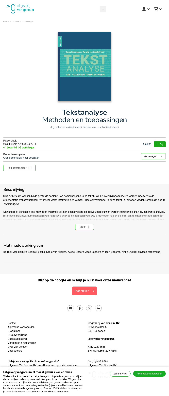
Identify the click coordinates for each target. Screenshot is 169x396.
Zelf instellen (120, 373)
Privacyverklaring (17, 334)
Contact (12, 323)
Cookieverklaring (17, 338)
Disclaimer (14, 331)
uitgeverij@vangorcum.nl (101, 338)
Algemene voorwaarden (21, 327)
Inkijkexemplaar (19, 167)
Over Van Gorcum (17, 346)
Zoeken (15, 22)
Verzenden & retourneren (22, 342)
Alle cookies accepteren (149, 373)
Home (6, 22)
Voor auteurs (15, 350)
